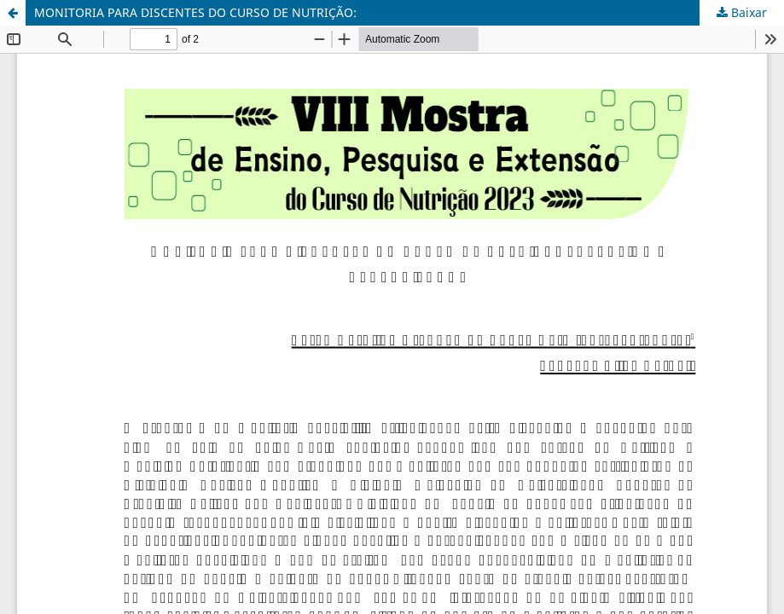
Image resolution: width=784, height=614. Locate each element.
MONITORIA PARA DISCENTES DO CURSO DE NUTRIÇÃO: (195, 12)
